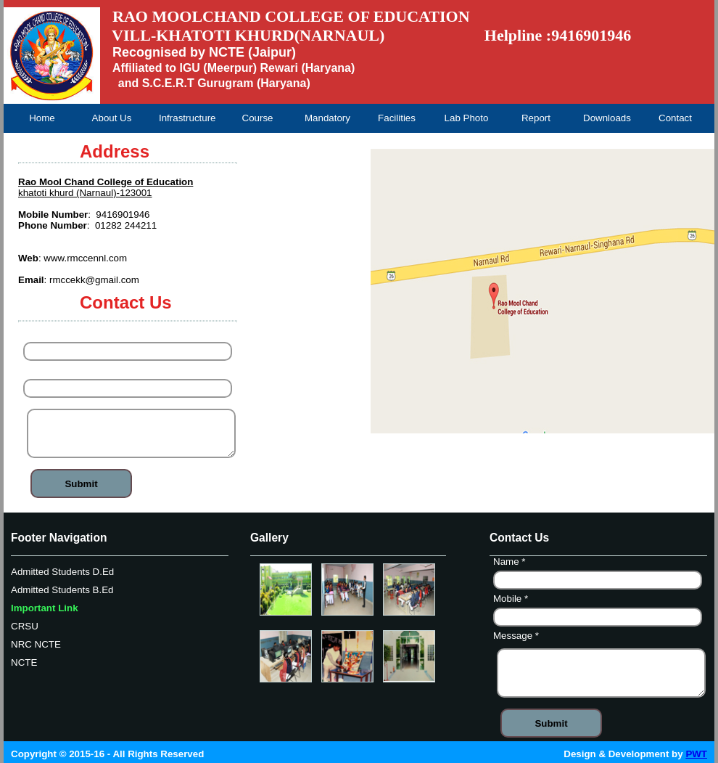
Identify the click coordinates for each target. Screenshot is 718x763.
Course (257, 118)
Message (517, 637)
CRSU (24, 626)
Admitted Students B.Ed (62, 589)
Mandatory (327, 118)
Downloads (607, 118)
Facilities (397, 118)
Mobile (42, 371)
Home (42, 118)
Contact (675, 118)
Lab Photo (467, 118)
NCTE (24, 662)
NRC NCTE (36, 644)
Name (41, 334)
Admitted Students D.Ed (62, 571)
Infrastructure (187, 118)
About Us (112, 118)
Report (535, 118)
